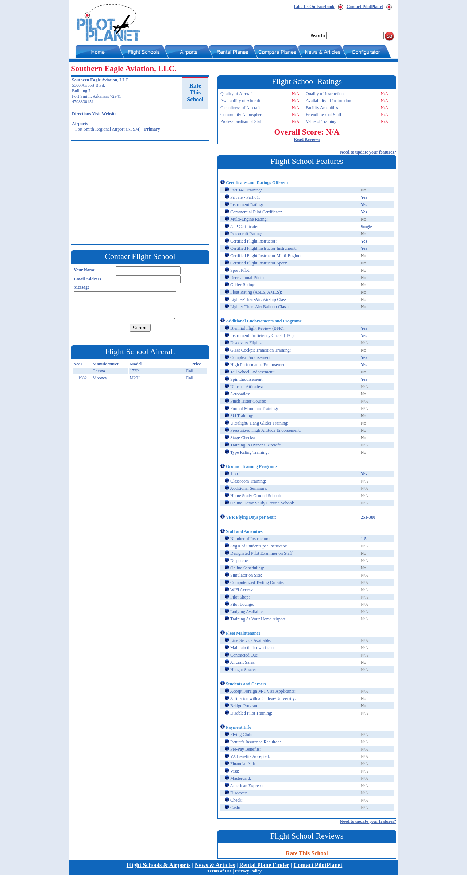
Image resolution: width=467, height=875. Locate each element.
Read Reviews (307, 139)
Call (189, 370)
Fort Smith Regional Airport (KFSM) (107, 129)
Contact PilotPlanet (365, 6)
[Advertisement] (142, 192)
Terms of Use (219, 871)
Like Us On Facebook (314, 6)
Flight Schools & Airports (159, 865)
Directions (81, 113)
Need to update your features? (368, 152)
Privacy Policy (248, 871)
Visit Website (104, 113)
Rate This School (307, 853)
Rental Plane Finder (264, 865)
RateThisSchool (195, 92)
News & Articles (215, 865)
